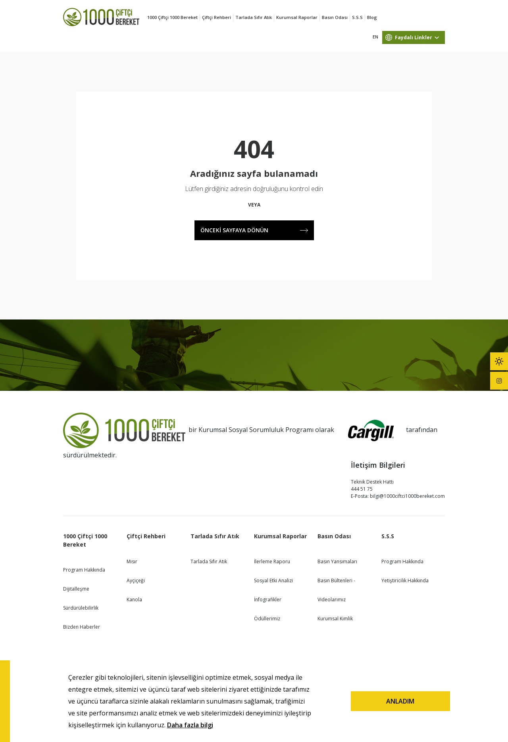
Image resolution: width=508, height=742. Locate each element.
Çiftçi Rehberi (216, 17)
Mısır (132, 561)
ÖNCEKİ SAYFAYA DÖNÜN (254, 230)
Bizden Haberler (81, 626)
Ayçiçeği (136, 580)
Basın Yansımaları (337, 561)
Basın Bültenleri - (336, 580)
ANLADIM (400, 701)
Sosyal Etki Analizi (273, 580)
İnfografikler (267, 599)
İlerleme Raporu (272, 561)
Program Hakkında (84, 569)
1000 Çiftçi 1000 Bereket (172, 17)
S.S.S (357, 17)
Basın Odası (335, 17)
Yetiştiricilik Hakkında (405, 580)
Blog (372, 17)
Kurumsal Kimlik (335, 618)
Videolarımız (332, 599)
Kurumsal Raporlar (297, 17)
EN (375, 37)
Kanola (134, 599)
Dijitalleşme (76, 588)
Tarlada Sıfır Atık (253, 17)
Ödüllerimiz (267, 618)
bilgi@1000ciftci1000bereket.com (407, 496)
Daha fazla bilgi (190, 725)
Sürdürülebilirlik (80, 607)
